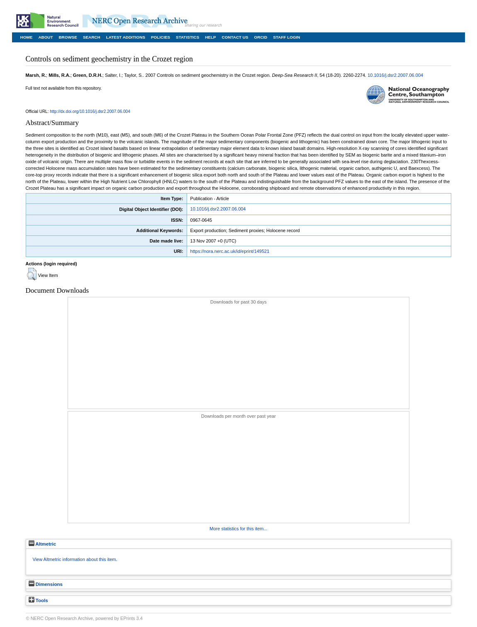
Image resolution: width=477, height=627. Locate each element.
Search (91, 37)
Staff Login (286, 37)
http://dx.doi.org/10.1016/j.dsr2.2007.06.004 (90, 111)
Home (26, 37)
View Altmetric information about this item (74, 559)
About (45, 37)
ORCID (261, 37)
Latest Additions (125, 37)
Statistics (187, 37)
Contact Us (235, 37)
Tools (38, 600)
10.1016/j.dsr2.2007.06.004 (395, 75)
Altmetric (42, 543)
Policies (160, 37)
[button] (32, 274)
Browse (67, 37)
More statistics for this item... (238, 528)
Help (210, 37)
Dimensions (46, 584)
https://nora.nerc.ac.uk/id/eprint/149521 (230, 251)
